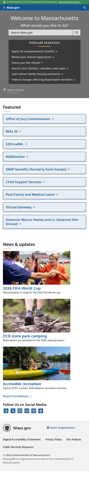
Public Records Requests (18, 447)
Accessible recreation (22, 383)
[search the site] (41, 32)
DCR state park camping (25, 336)
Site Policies (73, 439)
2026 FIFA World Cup (22, 288)
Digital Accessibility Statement (22, 439)
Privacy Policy (53, 439)
